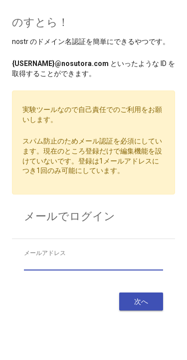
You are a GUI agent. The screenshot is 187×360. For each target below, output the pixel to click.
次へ (141, 302)
